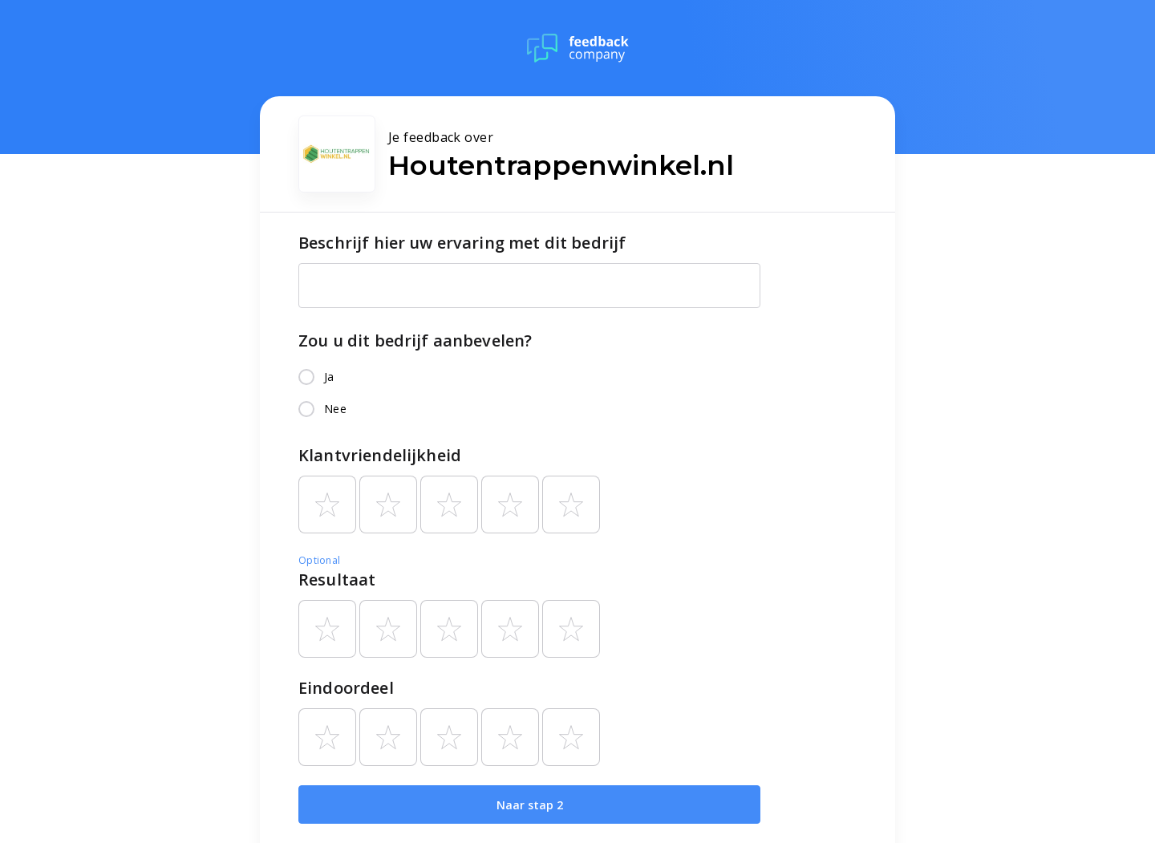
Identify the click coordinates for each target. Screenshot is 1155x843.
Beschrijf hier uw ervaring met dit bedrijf (462, 242)
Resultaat (336, 579)
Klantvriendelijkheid (379, 455)
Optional (319, 560)
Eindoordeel (346, 688)
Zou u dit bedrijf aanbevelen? (415, 340)
